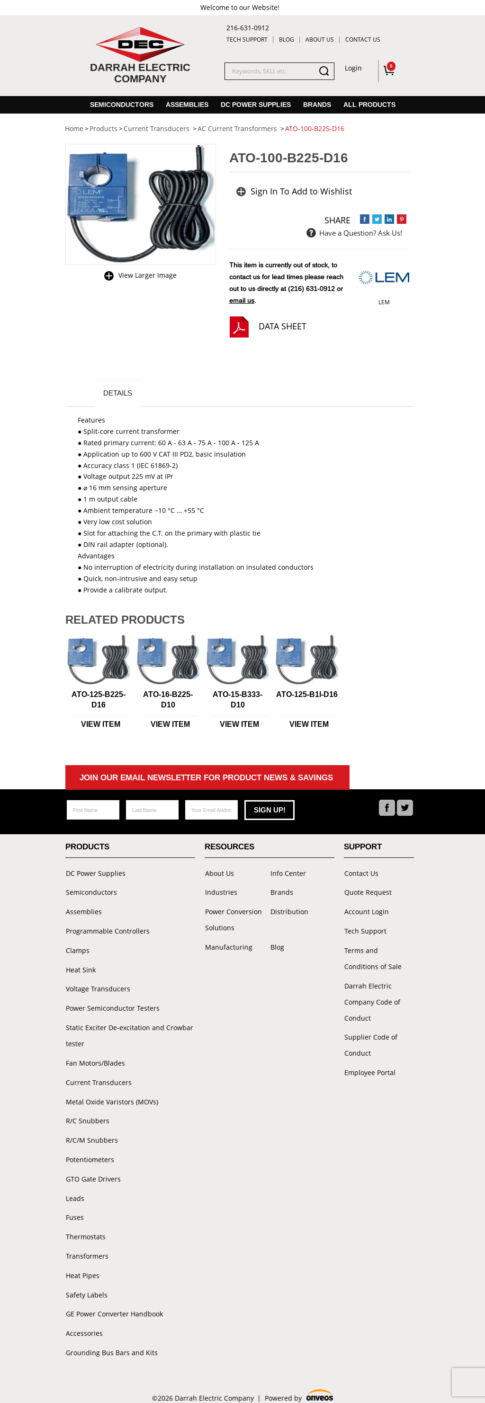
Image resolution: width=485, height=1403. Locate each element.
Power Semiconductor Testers (112, 1005)
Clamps (77, 948)
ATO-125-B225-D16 (99, 700)
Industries (221, 892)
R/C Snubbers (87, 1116)
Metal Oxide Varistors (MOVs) (111, 1097)
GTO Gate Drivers (92, 1173)
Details (118, 393)
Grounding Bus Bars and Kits (111, 1343)
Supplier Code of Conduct (370, 1043)
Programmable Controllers (107, 930)
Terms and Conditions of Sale (378, 957)
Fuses (74, 1211)
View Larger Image (147, 275)
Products (87, 847)
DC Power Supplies (256, 104)
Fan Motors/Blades (95, 1059)
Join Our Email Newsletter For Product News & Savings (206, 778)
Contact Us (362, 39)
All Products (369, 104)
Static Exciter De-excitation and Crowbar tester (129, 1032)
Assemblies (187, 104)
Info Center (287, 873)
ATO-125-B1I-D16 (307, 695)
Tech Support (247, 39)
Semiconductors (121, 104)
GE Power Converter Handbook (113, 1305)
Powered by (299, 1387)
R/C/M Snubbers (91, 1135)
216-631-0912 (247, 27)
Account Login (366, 911)
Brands (317, 104)
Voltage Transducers (97, 986)
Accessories (83, 1324)
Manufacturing (228, 946)
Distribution (289, 911)
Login (353, 67)
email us (241, 300)
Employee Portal (369, 1070)
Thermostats (85, 1230)
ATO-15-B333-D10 (237, 700)
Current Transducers (98, 1078)
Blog (286, 39)
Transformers (86, 1248)
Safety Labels (86, 1286)
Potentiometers (89, 1154)
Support (363, 847)
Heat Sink (80, 967)
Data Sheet (282, 326)
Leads (74, 1192)
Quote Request (367, 892)
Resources (229, 847)
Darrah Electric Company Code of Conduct (372, 1000)
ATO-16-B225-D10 (168, 700)
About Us (319, 39)
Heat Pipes (82, 1267)
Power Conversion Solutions (233, 919)
